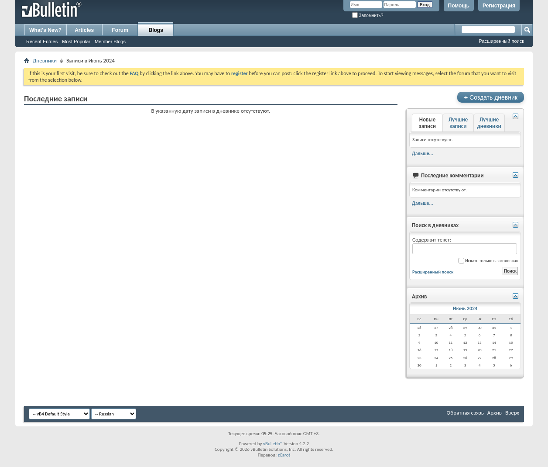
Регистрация (499, 6)
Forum (120, 30)
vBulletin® (273, 443)
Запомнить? (368, 15)
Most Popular (76, 41)
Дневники (45, 60)
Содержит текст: (464, 245)
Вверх (512, 412)
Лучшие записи (458, 122)
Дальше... (422, 153)
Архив (494, 412)
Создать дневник (490, 97)
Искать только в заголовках (488, 260)
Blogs (156, 30)
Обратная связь (465, 412)
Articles (84, 30)
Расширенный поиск (501, 41)
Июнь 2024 (465, 308)
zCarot (284, 455)
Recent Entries (42, 41)
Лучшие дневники (489, 122)
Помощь (458, 6)
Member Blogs (110, 41)
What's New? (45, 30)
